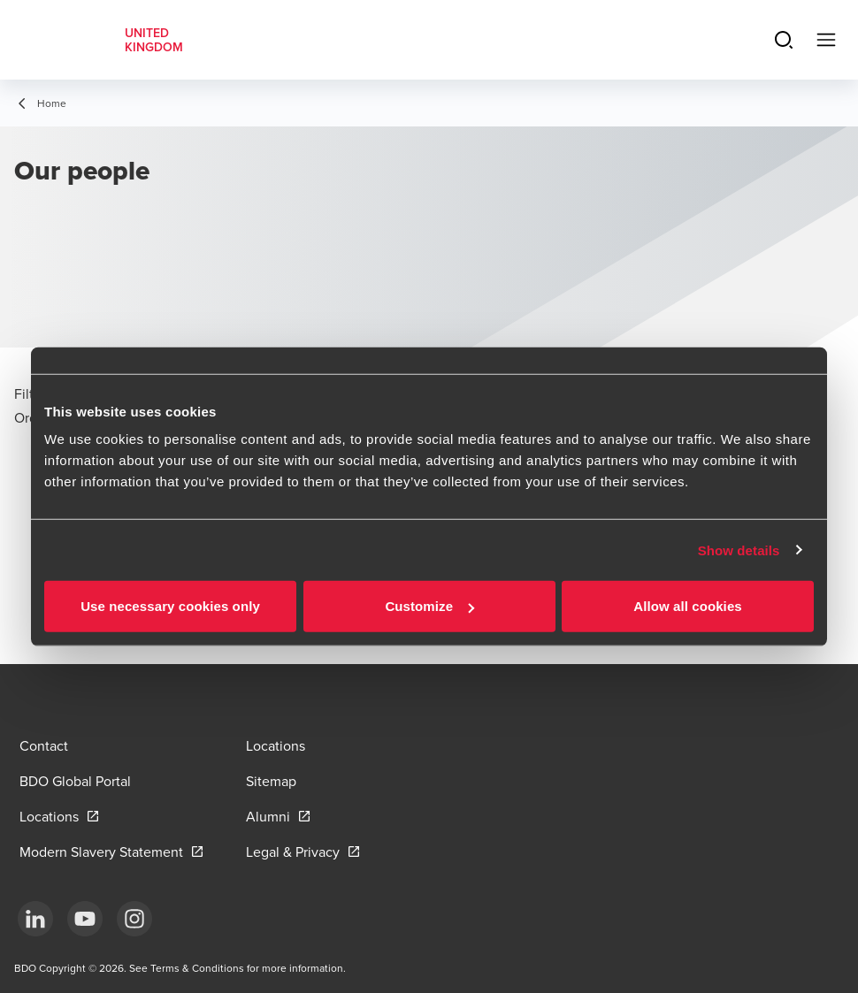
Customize (429, 606)
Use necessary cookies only (170, 606)
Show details (739, 549)
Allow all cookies (687, 606)
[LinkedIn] (35, 919)
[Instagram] (134, 919)
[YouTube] (85, 919)
